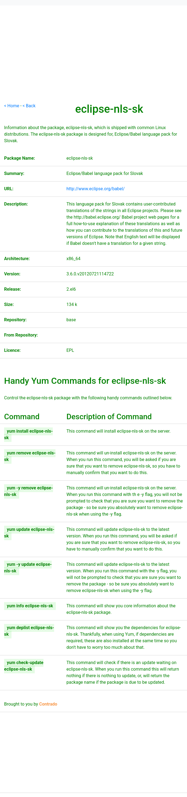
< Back (29, 105)
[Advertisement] (93, 64)
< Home (11, 105)
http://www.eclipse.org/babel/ (95, 188)
